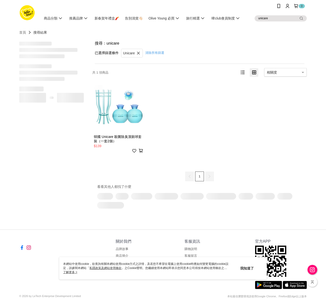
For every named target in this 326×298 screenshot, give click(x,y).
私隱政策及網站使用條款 (105, 268)
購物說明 (190, 249)
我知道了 (247, 268)
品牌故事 (122, 249)
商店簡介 (122, 256)
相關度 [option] (272, 72)
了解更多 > (70, 272)
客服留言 (190, 256)
